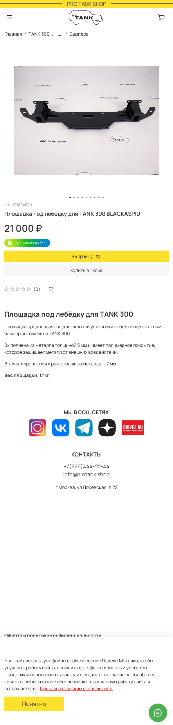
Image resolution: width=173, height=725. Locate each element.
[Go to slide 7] (94, 197)
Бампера (79, 34)
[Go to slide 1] (70, 197)
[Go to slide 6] (90, 197)
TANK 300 (39, 34)
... (59, 34)
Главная (13, 34)
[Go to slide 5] (86, 197)
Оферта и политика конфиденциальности (53, 635)
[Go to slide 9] (103, 197)
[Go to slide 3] (78, 197)
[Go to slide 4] (82, 197)
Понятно (34, 704)
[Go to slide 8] (99, 197)
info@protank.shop (86, 474)
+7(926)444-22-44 (86, 466)
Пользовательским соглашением (76, 688)
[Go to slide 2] (74, 197)
